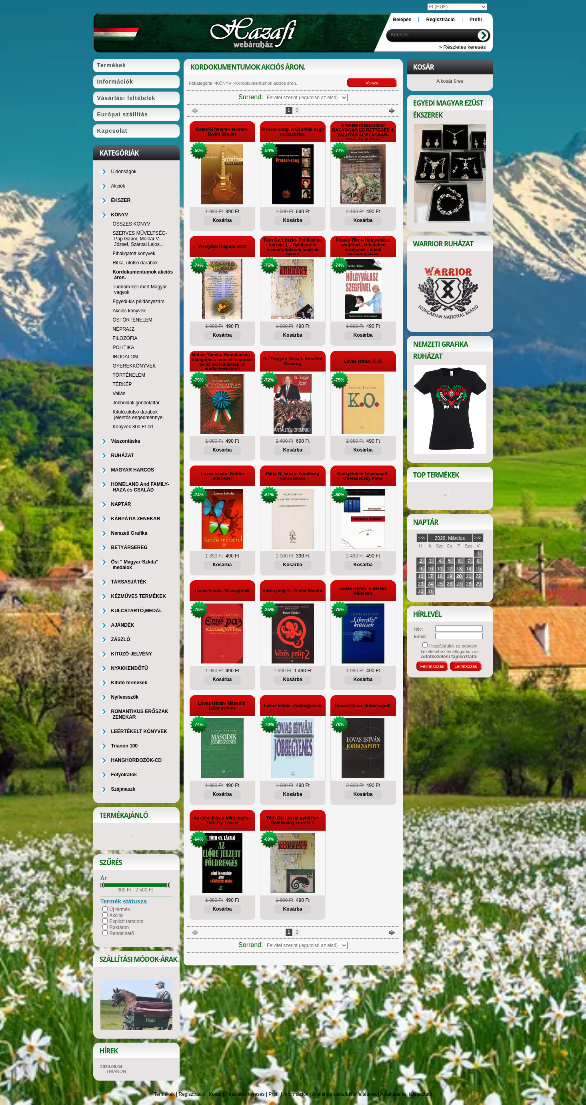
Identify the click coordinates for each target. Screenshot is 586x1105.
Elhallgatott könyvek (134, 253)
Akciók (117, 915)
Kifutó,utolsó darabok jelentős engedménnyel (138, 414)
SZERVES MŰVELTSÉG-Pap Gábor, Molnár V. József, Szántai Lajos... (140, 238)
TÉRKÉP (122, 384)
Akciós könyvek (129, 311)
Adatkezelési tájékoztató (406, 1094)
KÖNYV (224, 83)
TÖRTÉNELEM (129, 375)
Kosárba (222, 220)
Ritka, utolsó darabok (135, 263)
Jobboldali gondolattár (136, 403)
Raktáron (119, 927)
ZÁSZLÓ (120, 639)
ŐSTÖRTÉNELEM (132, 320)
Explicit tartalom (127, 921)
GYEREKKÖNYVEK (134, 366)
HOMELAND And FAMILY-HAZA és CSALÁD (140, 487)
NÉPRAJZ (124, 329)
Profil (273, 1094)
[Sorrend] (306, 97)
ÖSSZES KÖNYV (131, 224)
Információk (295, 1094)
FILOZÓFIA (125, 338)
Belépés (402, 19)
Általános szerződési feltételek (344, 1094)
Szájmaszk (123, 789)
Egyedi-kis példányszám (138, 301)
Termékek (164, 1094)
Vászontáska (125, 441)
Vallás (119, 393)
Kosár (215, 1094)
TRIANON (116, 1071)
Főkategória (200, 83)
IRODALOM (125, 357)
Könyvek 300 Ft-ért (133, 427)
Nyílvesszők (125, 697)
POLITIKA (123, 347)
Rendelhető (122, 933)
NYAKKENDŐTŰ (129, 668)
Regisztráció (192, 1094)
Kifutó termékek (129, 682)
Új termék (120, 909)
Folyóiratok (124, 774)
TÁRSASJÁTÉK (129, 582)
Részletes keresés (245, 1094)
